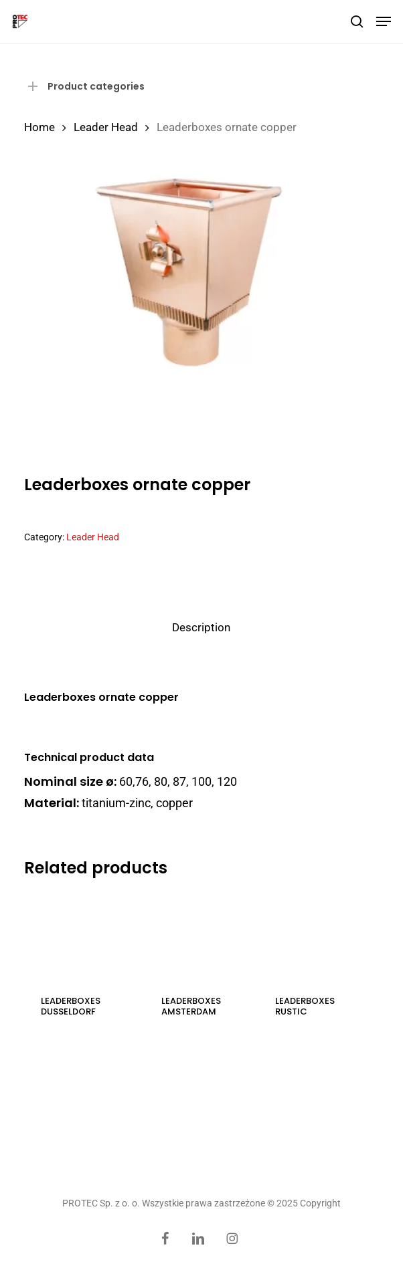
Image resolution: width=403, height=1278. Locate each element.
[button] (383, 21)
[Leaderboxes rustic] (315, 935)
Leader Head (106, 127)
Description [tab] (201, 627)
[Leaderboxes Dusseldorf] (81, 935)
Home (39, 127)
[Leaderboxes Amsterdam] (201, 935)
